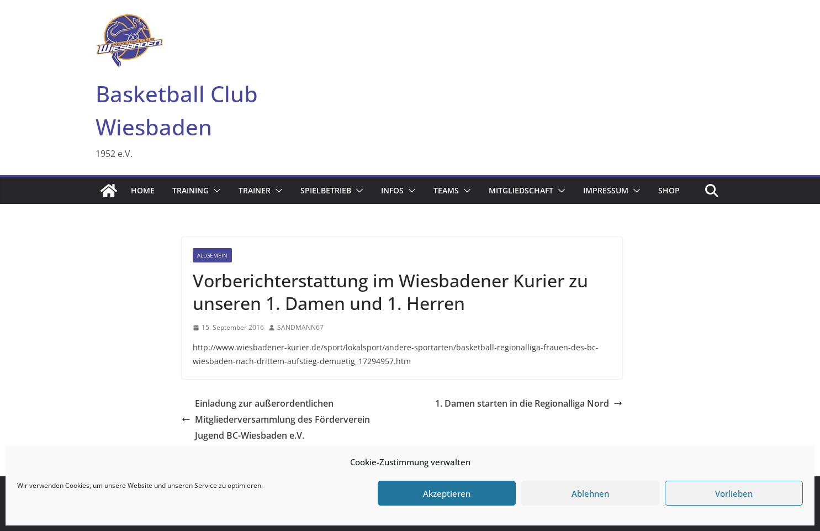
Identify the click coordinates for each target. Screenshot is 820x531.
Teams (446, 190)
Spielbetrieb (325, 190)
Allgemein (212, 255)
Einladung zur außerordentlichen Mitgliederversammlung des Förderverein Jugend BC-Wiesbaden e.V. (276, 419)
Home (143, 190)
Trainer (255, 190)
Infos (392, 190)
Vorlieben (734, 493)
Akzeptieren (446, 493)
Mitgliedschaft (521, 190)
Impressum (605, 190)
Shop (669, 190)
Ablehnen (590, 493)
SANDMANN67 (300, 327)
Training (190, 190)
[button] (215, 190)
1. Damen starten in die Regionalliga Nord (528, 403)
